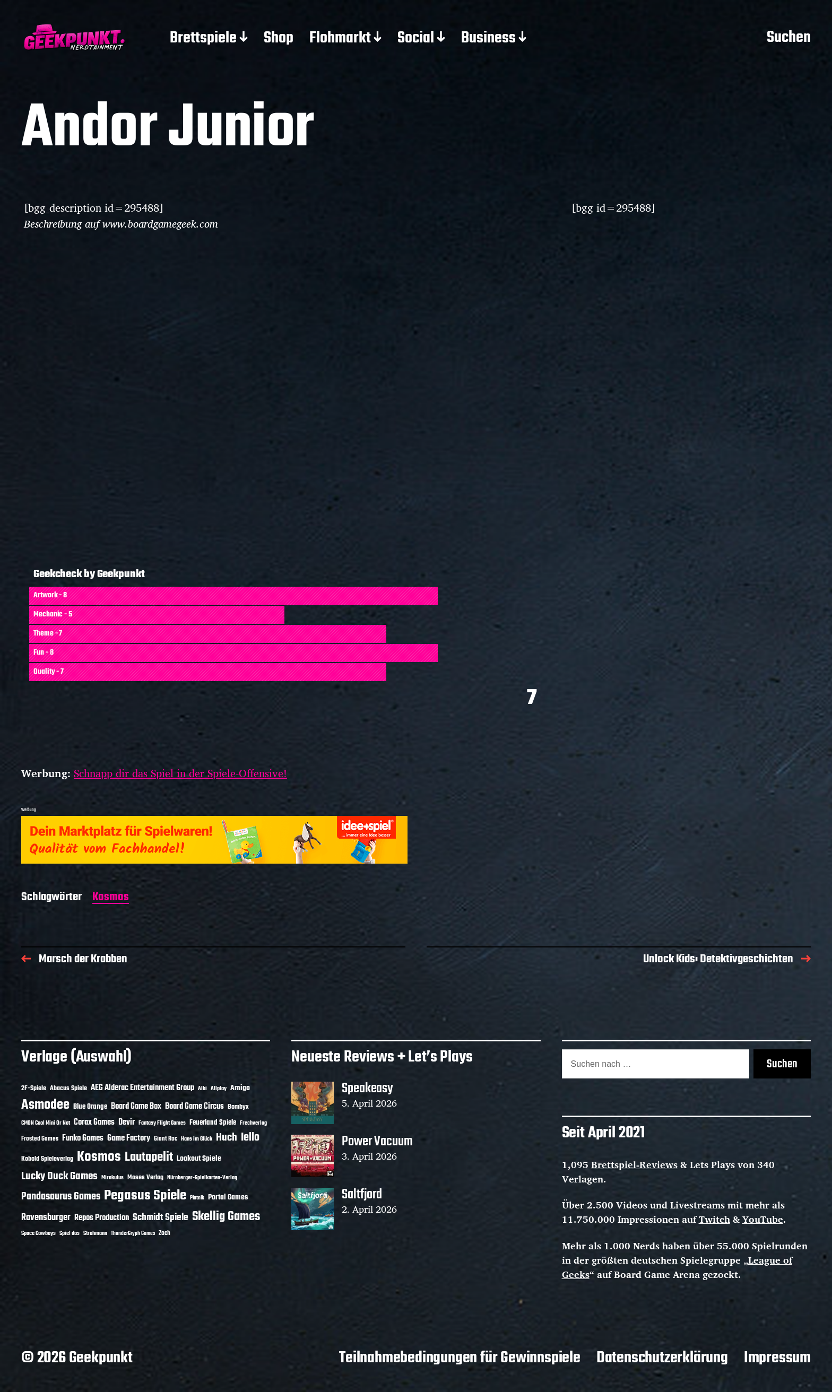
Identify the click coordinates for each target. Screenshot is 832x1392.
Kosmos (110, 897)
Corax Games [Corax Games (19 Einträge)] (94, 1122)
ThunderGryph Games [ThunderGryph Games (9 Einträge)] (133, 1234)
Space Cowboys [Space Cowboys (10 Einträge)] (38, 1233)
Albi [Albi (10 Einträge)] (202, 1088)
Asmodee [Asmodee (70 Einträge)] (45, 1105)
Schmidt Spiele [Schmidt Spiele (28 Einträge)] (160, 1217)
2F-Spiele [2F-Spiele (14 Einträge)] (33, 1088)
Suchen (789, 38)
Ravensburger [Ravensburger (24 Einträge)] (46, 1218)
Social (415, 39)
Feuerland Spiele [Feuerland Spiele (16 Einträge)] (212, 1122)
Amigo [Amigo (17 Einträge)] (240, 1088)
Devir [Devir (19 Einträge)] (126, 1122)
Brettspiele (203, 39)
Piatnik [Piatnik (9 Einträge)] (197, 1198)
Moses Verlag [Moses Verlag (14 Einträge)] (145, 1177)
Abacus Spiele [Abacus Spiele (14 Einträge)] (68, 1088)
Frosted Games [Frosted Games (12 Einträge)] (39, 1139)
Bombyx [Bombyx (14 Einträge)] (238, 1106)
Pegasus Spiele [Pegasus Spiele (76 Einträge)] (145, 1196)
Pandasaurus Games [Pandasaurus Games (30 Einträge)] (60, 1197)
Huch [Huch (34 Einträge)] (226, 1137)
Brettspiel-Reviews (634, 1164)
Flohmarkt (340, 39)
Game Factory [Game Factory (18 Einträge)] (128, 1138)
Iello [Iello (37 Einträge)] (250, 1137)
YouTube (762, 1219)
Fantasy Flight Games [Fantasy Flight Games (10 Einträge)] (162, 1123)
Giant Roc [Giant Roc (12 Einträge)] (165, 1139)
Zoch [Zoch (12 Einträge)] (164, 1233)
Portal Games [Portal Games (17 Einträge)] (228, 1197)
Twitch (714, 1219)
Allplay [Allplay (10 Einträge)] (219, 1088)
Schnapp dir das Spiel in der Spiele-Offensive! (180, 773)
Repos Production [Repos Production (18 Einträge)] (101, 1218)
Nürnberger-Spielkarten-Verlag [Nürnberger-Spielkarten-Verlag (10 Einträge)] (202, 1177)
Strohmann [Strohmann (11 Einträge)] (95, 1233)
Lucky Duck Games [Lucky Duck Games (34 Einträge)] (59, 1176)
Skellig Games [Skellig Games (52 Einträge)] (226, 1216)
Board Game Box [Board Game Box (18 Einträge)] (136, 1106)
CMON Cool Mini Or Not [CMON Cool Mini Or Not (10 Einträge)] (45, 1123)
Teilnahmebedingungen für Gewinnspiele (459, 1358)
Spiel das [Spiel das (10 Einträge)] (69, 1233)
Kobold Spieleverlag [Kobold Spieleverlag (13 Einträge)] (47, 1159)
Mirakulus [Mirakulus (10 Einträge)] (112, 1177)
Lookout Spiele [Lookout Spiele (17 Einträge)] (199, 1159)
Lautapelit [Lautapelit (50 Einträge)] (149, 1157)
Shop (278, 39)
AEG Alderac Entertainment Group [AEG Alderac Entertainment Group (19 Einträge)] (142, 1088)
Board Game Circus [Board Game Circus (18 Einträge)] (194, 1106)
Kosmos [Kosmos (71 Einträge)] (99, 1157)
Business (488, 39)
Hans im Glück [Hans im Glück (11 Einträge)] (196, 1139)
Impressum (777, 1358)
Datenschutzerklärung (662, 1358)
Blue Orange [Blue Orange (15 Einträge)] (90, 1106)
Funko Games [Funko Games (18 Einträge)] (82, 1138)
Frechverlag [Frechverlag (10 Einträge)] (253, 1123)
